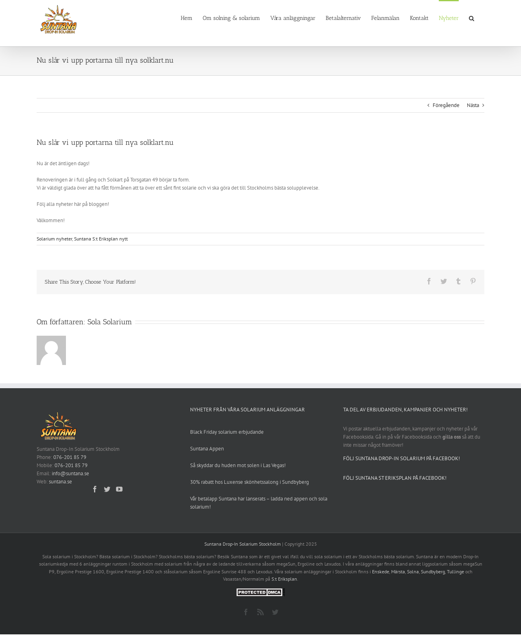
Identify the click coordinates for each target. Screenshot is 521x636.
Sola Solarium (110, 321)
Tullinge (455, 571)
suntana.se (60, 481)
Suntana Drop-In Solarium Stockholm (242, 544)
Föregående (446, 105)
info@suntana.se (70, 473)
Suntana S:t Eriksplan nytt (101, 239)
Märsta (398, 571)
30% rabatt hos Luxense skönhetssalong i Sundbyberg (249, 482)
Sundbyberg (433, 571)
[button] (471, 17)
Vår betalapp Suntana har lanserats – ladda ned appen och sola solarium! (258, 502)
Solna (413, 571)
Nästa (473, 105)
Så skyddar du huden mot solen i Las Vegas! (238, 465)
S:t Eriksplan (284, 579)
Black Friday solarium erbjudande (227, 431)
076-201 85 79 (69, 457)
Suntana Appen (207, 448)
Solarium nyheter (54, 239)
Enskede (380, 571)
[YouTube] (119, 489)
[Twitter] (107, 489)
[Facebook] (95, 489)
